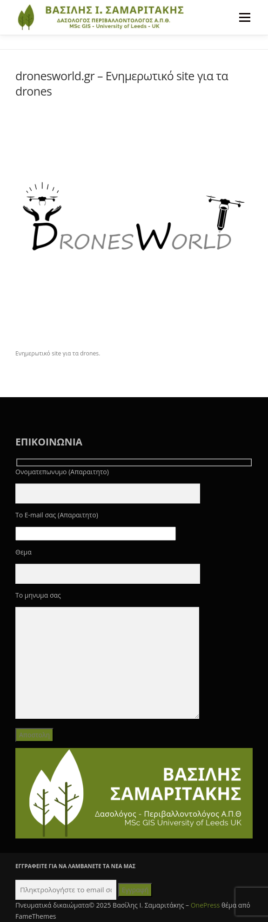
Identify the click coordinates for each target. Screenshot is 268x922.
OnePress (205, 905)
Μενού (244, 17)
